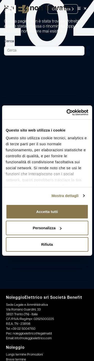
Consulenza (63, 9)
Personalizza (47, 228)
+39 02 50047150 (23, 328)
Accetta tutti (47, 211)
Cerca (9, 41)
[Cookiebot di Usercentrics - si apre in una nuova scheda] (67, 112)
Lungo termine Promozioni (24, 354)
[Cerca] (44, 51)
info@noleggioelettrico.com (33, 338)
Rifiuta (47, 244)
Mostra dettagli (64, 196)
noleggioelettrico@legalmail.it (32, 333)
